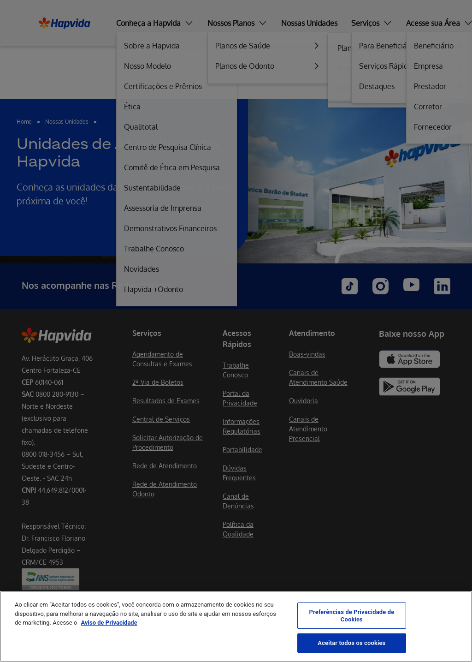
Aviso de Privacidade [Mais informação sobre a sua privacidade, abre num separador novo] (109, 622)
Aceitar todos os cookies (351, 642)
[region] (236, 626)
